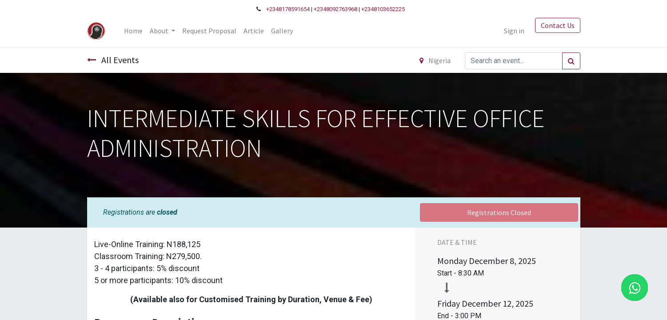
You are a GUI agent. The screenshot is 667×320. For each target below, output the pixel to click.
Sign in (514, 30)
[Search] (571, 60)
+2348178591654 (288, 9)
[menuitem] (133, 31)
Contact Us (558, 25)
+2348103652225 (383, 9)
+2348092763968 (335, 9)
